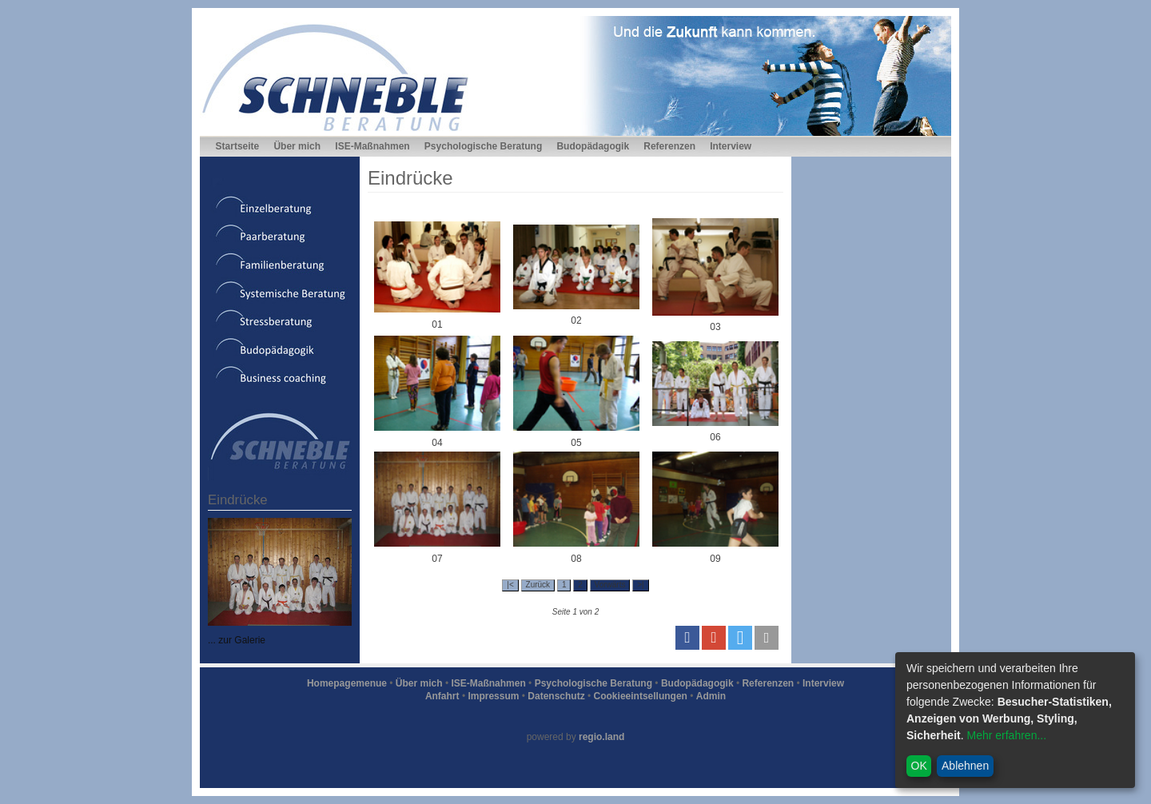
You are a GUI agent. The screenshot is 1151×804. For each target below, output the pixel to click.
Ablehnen (965, 765)
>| (640, 584)
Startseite (238, 146)
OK (919, 765)
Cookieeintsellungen (640, 696)
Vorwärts (610, 584)
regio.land (601, 736)
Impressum (493, 696)
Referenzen (669, 146)
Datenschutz (556, 696)
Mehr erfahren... (1006, 735)
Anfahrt (442, 696)
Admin (711, 696)
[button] (687, 638)
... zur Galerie (236, 640)
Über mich (297, 146)
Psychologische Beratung (483, 146)
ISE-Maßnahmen (372, 146)
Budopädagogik (592, 146)
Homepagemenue (347, 683)
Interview (730, 146)
